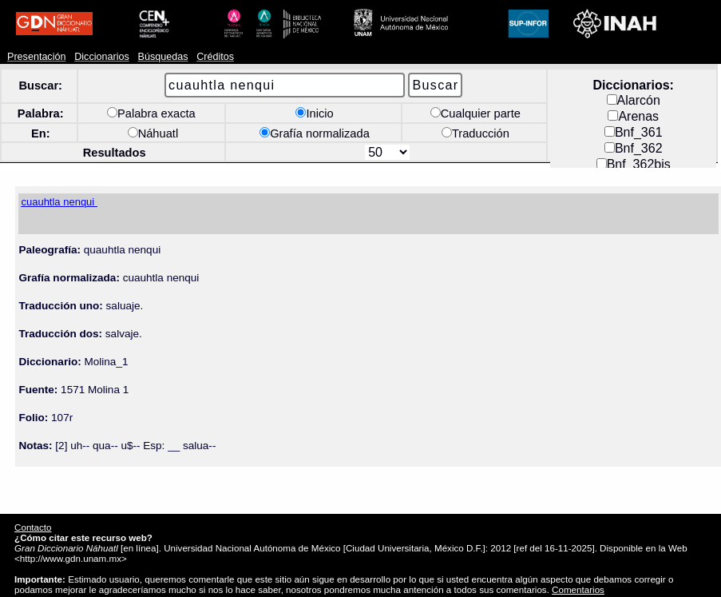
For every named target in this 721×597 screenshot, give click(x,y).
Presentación (36, 56)
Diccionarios (101, 56)
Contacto (32, 527)
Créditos (215, 56)
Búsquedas (163, 56)
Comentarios (578, 589)
